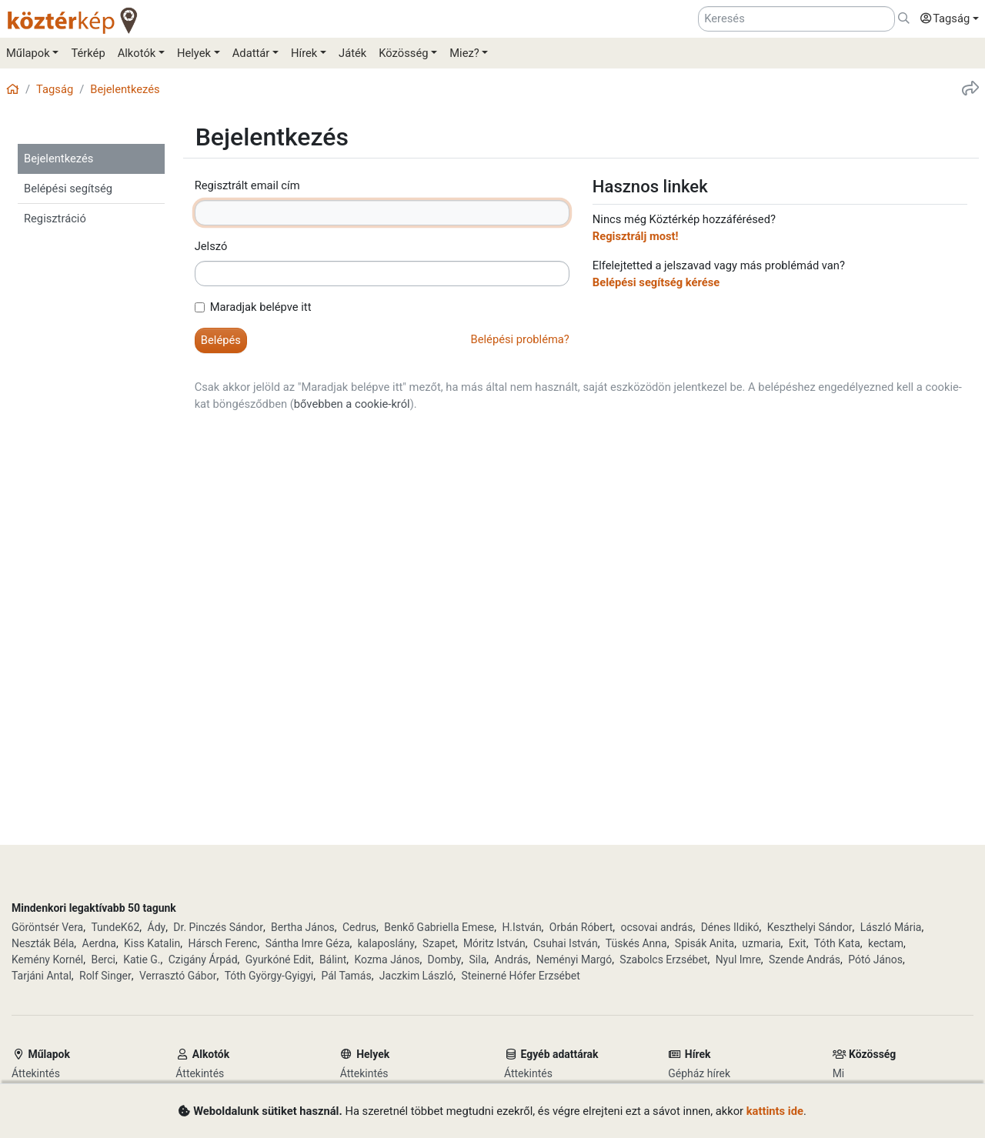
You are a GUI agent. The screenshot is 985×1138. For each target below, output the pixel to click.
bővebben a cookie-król (352, 404)
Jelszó (211, 246)
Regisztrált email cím (247, 185)
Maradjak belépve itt (261, 307)
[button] (946, 19)
